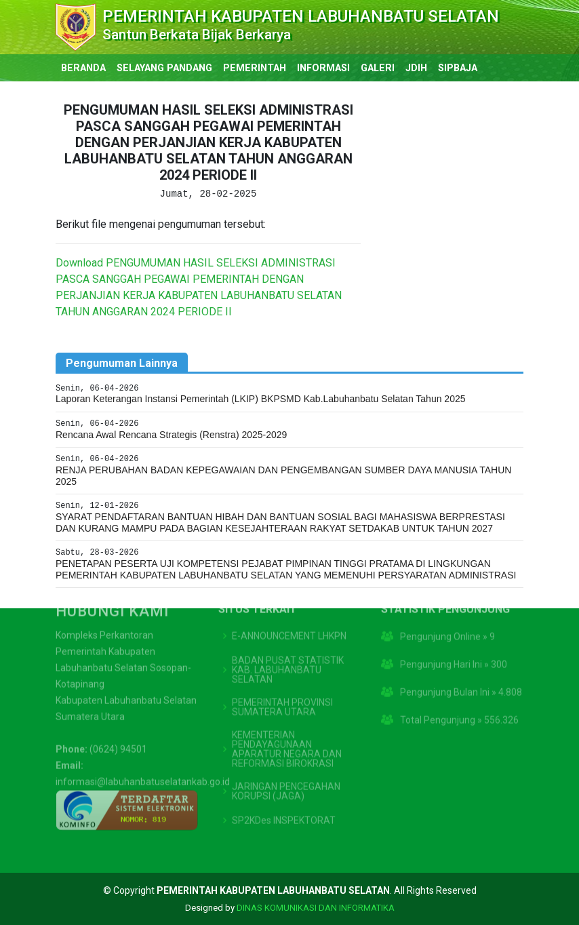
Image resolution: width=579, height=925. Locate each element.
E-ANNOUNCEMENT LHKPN (289, 603)
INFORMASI (323, 68)
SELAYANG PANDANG (164, 68)
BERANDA (83, 68)
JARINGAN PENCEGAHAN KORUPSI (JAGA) (286, 758)
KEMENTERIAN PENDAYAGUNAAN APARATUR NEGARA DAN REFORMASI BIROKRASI (287, 716)
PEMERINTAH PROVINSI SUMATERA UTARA (282, 674)
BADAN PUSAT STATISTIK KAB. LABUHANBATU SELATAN (288, 637)
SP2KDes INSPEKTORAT (284, 787)
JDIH (416, 68)
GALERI (378, 68)
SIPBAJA (457, 68)
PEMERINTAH (254, 68)
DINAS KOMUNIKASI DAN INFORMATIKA (316, 908)
